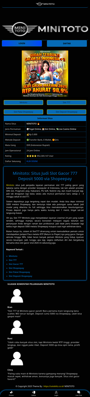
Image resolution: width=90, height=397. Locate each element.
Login (56, 394)
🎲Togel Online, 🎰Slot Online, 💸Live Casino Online (51, 129)
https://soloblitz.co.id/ (54, 386)
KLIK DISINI (32, 161)
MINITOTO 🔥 (33, 123)
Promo (11, 394)
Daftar (34, 394)
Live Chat (78, 394)
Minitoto (10, 185)
